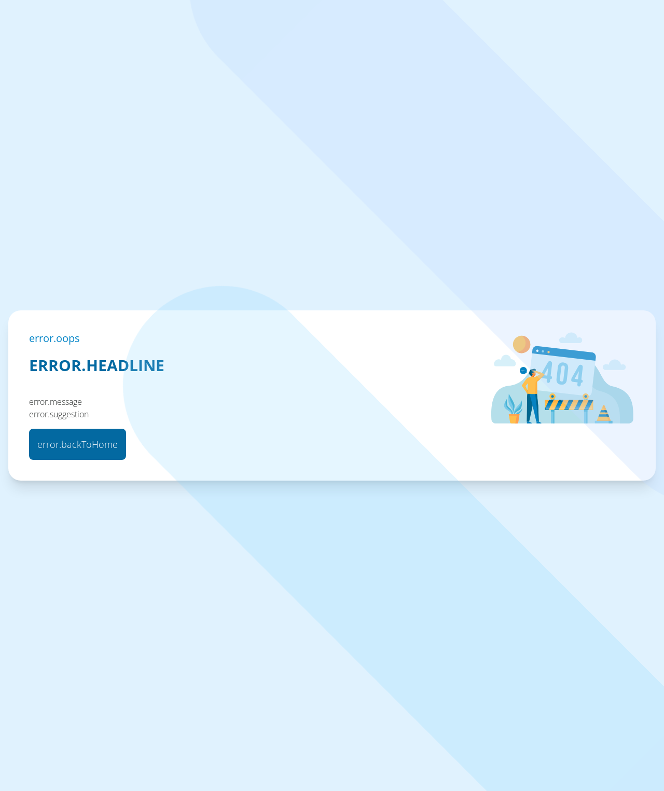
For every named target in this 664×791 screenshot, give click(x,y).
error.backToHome (77, 444)
